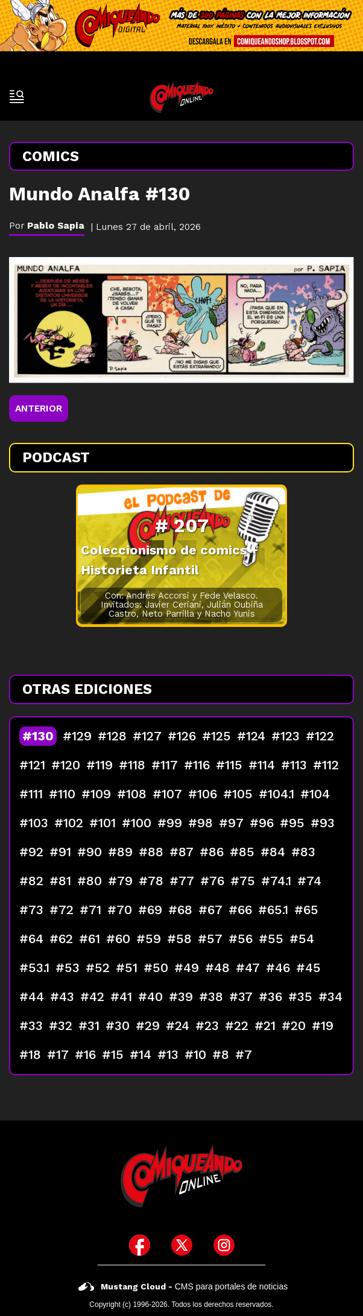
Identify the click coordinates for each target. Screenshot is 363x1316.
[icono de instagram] (224, 1245)
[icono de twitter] (181, 1245)
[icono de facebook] (139, 1245)
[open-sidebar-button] (17, 96)
